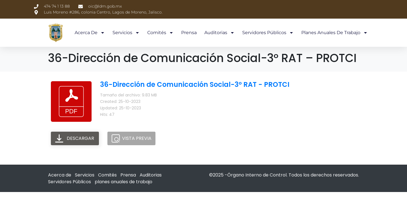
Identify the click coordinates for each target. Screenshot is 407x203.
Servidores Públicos (268, 33)
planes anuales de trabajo (334, 33)
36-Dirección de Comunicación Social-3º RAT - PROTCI (194, 84)
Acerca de (90, 33)
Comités (160, 33)
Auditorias (219, 33)
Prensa (189, 32)
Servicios (126, 33)
